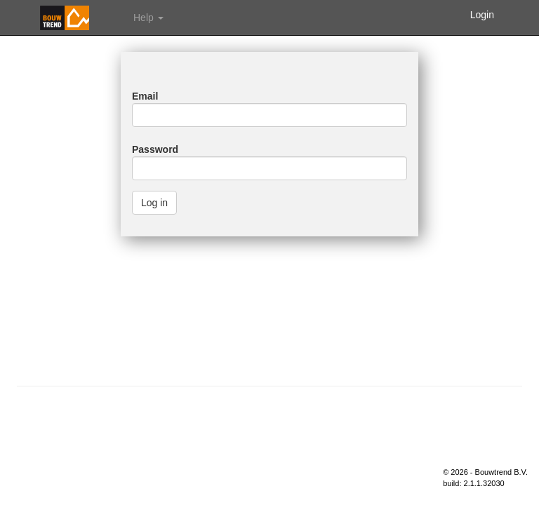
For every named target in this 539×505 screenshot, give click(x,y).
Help (148, 17)
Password (155, 149)
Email (145, 96)
